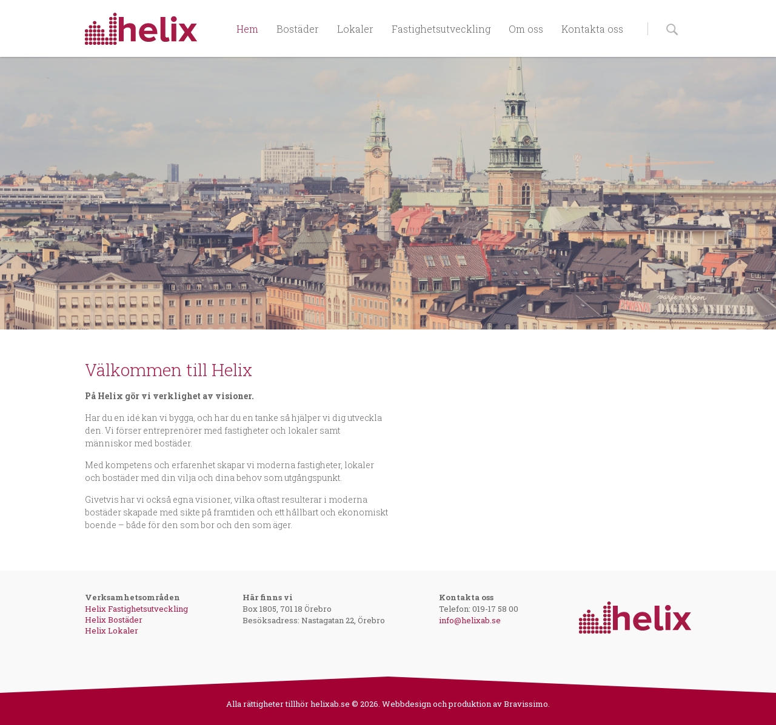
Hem (247, 28)
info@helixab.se (470, 620)
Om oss (526, 28)
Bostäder (297, 28)
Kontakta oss (592, 28)
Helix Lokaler (111, 630)
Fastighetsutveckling (441, 28)
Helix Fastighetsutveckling (136, 608)
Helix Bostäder (113, 619)
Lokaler (355, 28)
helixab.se (330, 703)
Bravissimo (526, 703)
